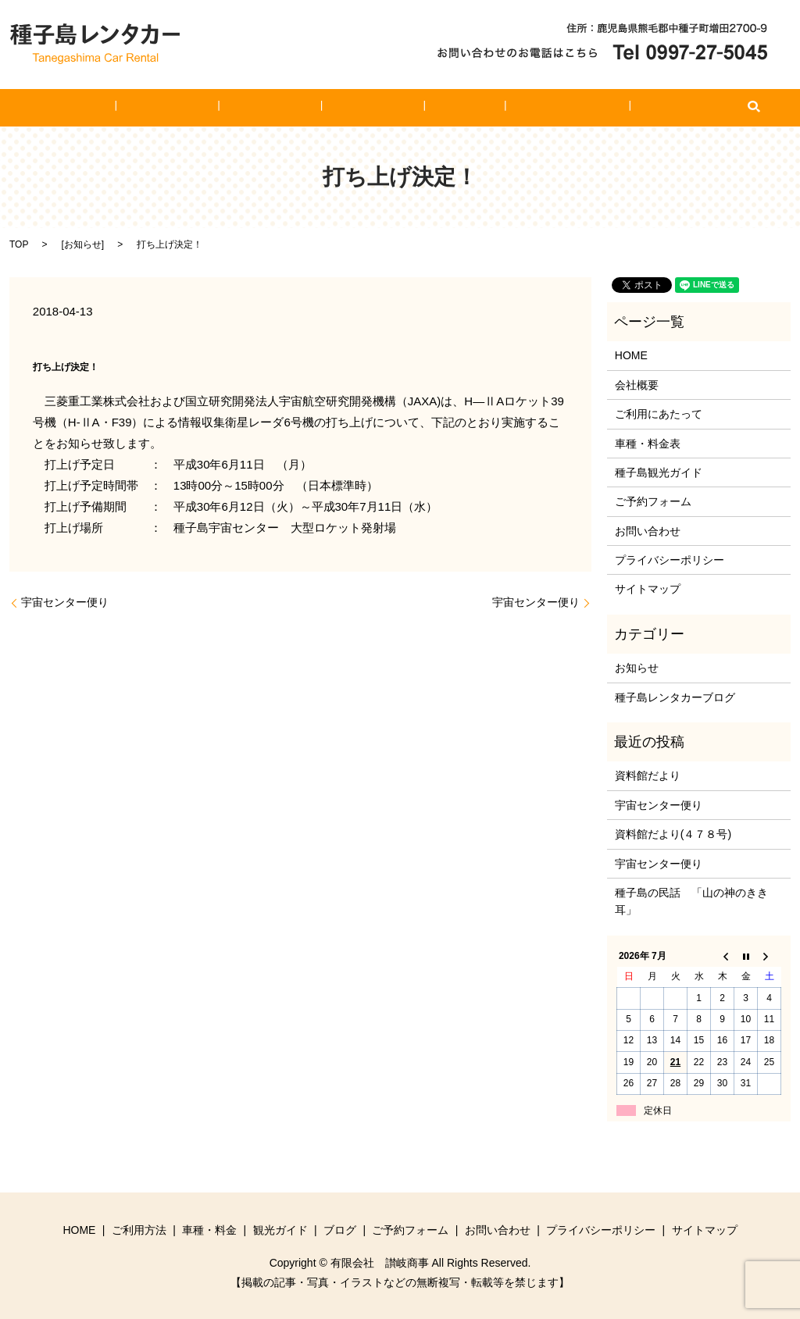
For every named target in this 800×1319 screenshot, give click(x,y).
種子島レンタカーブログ (675, 697)
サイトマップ (647, 589)
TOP (18, 244)
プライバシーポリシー (669, 560)
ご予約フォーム (522, 108)
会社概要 (637, 385)
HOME (139, 108)
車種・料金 (290, 108)
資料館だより (647, 775)
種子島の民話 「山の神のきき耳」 (691, 901)
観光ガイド (372, 108)
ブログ (442, 108)
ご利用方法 (210, 108)
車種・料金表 (647, 443)
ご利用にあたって (658, 414)
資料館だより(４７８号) (673, 834)
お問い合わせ (620, 108)
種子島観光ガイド (658, 472)
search (678, 107)
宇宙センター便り (65, 602)
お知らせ (83, 244)
